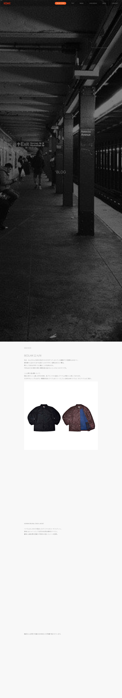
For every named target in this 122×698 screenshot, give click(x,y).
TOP (72, 3)
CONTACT (115, 3)
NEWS (81, 3)
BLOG (104, 3)
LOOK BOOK (93, 3)
